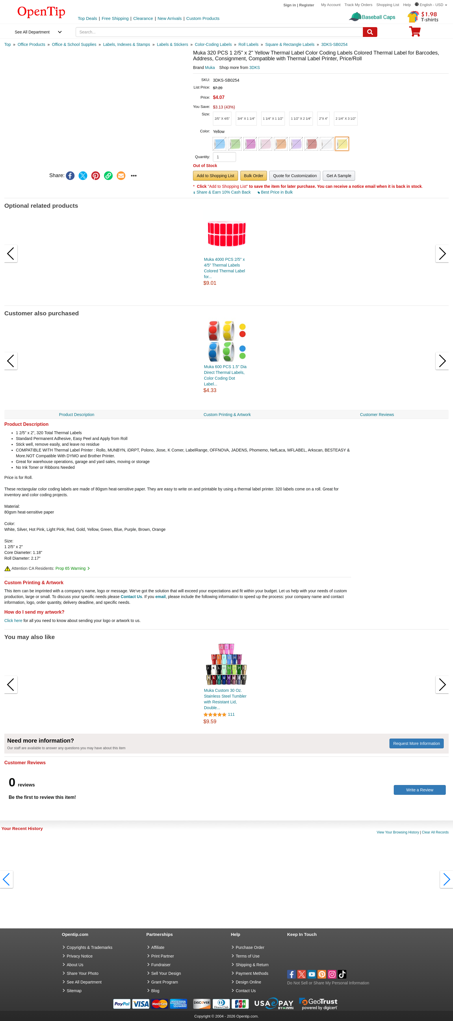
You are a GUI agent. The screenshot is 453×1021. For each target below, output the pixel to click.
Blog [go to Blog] (155, 990)
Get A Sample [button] (338, 175)
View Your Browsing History (398, 832)
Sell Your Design (166, 973)
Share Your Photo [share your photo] (83, 973)
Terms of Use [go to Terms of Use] (247, 956)
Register (306, 5)
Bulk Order (253, 175)
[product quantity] (224, 157)
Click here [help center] (13, 620)
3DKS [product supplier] (254, 67)
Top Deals (87, 18)
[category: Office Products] (31, 44)
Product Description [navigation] (76, 414)
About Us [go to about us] (75, 964)
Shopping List (387, 5)
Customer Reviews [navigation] (377, 414)
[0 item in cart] (415, 33)
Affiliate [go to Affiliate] (158, 947)
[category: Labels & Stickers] (172, 44)
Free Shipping (115, 18)
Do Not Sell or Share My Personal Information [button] (328, 983)
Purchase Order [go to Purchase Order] (250, 947)
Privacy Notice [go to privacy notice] (79, 956)
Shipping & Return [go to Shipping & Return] (252, 964)
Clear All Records (435, 832)
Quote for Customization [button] (295, 175)
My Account (330, 5)
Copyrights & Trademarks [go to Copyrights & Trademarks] (89, 947)
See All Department (32, 32)
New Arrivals (170, 18)
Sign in (289, 5)
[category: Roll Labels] (249, 44)
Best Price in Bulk (275, 192)
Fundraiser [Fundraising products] (161, 964)
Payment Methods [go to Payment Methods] (252, 973)
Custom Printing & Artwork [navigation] (227, 414)
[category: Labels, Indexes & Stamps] (126, 44)
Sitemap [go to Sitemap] (74, 990)
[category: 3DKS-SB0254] (334, 44)
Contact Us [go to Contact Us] (246, 990)
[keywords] (219, 32)
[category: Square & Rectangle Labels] (289, 44)
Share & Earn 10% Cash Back (222, 192)
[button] (431, 5)
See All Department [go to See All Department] (84, 982)
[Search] (370, 32)
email (160, 596)
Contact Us (131, 596)
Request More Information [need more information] (416, 743)
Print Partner (162, 956)
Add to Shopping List (215, 175)
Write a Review (419, 790)
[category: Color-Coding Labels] (213, 44)
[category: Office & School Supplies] (74, 44)
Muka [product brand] (210, 67)
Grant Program (164, 982)
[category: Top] (7, 44)
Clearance (143, 18)
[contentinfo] (41, 12)
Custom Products (203, 18)
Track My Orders (358, 5)
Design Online (248, 982)
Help (407, 5)
